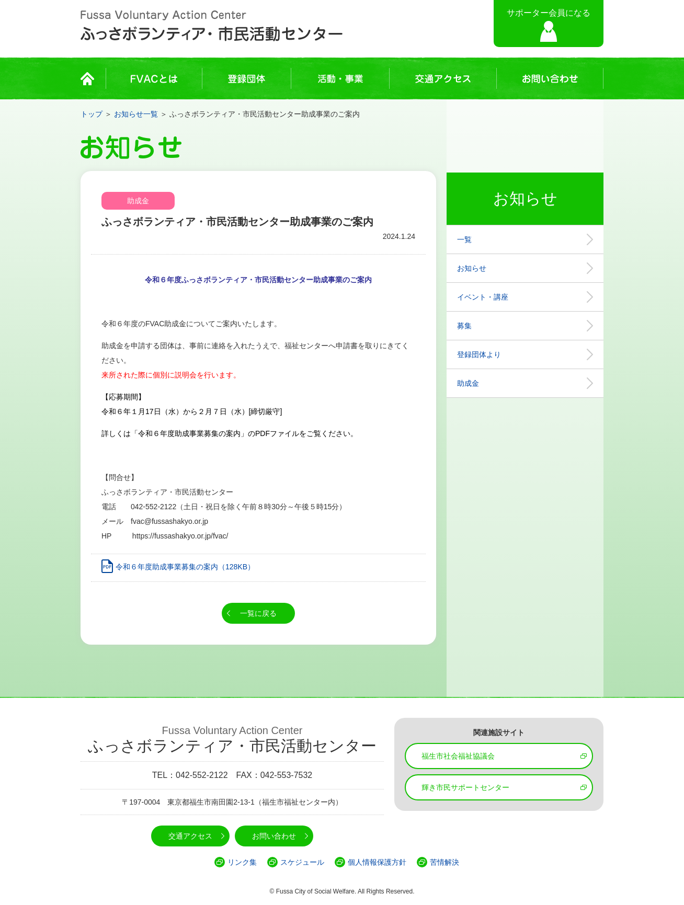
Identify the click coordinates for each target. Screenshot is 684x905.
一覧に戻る (258, 613)
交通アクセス (443, 78)
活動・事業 (340, 78)
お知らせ (471, 268)
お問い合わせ (550, 78)
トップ (91, 114)
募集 (464, 326)
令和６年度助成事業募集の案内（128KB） (185, 567)
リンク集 (242, 862)
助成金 (468, 383)
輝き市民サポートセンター (465, 787)
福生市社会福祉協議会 (458, 756)
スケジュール (302, 862)
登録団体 (247, 78)
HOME (90, 78)
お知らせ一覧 (136, 114)
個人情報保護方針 (377, 862)
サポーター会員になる (548, 12)
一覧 (464, 239)
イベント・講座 (482, 297)
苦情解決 (444, 862)
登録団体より (479, 354)
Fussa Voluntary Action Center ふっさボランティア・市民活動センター (212, 26)
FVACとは (154, 78)
